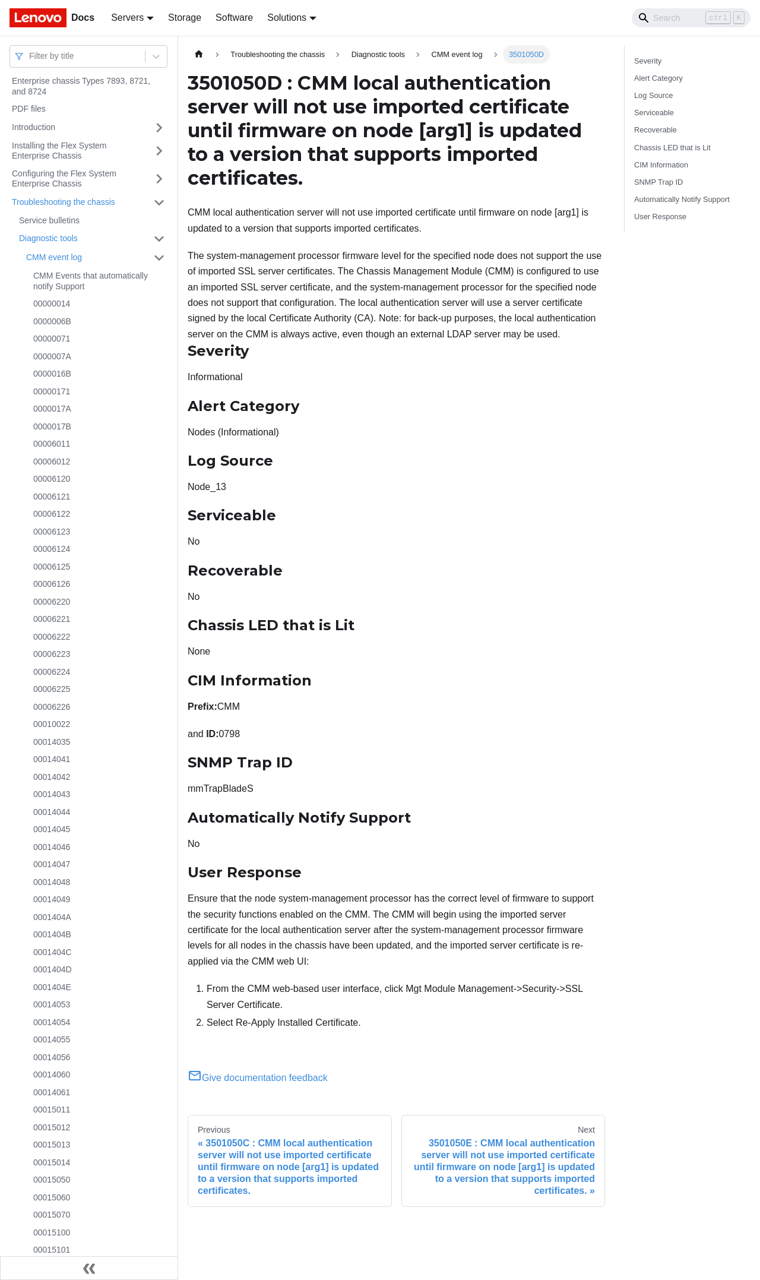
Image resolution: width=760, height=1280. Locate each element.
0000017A (52, 408)
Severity (647, 60)
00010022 (51, 724)
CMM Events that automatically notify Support (90, 281)
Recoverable (655, 129)
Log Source (653, 95)
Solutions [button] (286, 17)
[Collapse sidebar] (89, 1268)
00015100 (51, 1232)
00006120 (51, 478)
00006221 (51, 619)
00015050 (51, 1179)
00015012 (51, 1127)
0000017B (52, 426)
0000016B (52, 373)
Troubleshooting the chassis (63, 202)
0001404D (52, 969)
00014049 (51, 899)
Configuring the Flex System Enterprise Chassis (64, 179)
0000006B (52, 321)
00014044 (51, 812)
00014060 (51, 1074)
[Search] (691, 17)
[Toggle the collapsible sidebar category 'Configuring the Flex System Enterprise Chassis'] (159, 179)
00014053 (51, 1004)
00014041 (51, 759)
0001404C (52, 952)
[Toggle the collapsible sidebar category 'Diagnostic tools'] (159, 238)
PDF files (29, 108)
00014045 (51, 829)
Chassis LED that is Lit (672, 147)
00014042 (51, 777)
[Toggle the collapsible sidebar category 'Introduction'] (159, 127)
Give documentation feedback (258, 1078)
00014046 (51, 847)
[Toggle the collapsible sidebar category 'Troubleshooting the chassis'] (159, 202)
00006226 (51, 707)
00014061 (51, 1092)
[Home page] (199, 54)
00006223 (51, 654)
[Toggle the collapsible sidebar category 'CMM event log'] (159, 257)
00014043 (51, 794)
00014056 (51, 1057)
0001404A (52, 917)
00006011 (51, 443)
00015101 (51, 1249)
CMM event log (54, 257)
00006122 (51, 514)
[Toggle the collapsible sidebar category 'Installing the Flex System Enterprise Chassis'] (159, 151)
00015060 (51, 1197)
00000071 (51, 338)
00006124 (51, 549)
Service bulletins (49, 220)
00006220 (51, 601)
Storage (184, 17)
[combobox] (30, 56)
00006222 (51, 636)
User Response (660, 216)
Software (234, 17)
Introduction (33, 127)
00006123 (51, 531)
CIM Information (661, 164)
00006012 (51, 461)
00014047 (51, 864)
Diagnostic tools (48, 238)
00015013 (51, 1144)
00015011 (51, 1109)
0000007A (52, 356)
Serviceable (654, 112)
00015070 (51, 1214)
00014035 (51, 742)
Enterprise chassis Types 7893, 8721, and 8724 (81, 86)
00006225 (51, 689)
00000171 (51, 391)
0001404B (52, 934)
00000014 (51, 303)
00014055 (51, 1039)
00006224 (51, 672)
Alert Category (658, 78)
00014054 (51, 1022)
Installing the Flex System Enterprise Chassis (59, 151)
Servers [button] (127, 17)
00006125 (51, 566)
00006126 (51, 584)
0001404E (52, 987)
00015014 (51, 1162)
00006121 (51, 496)
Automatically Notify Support (682, 199)
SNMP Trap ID (658, 182)
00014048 (51, 882)
